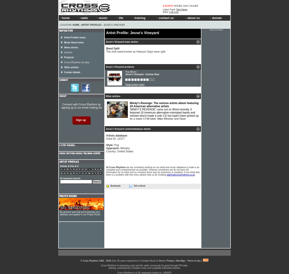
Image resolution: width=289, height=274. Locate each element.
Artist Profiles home (75, 37)
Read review (131, 84)
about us (192, 18)
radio (83, 18)
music (101, 18)
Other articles (71, 67)
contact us (165, 18)
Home (76, 25)
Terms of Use (193, 261)
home (65, 18)
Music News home (74, 42)
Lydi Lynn (174, 12)
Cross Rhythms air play (76, 62)
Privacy (170, 261)
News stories (71, 47)
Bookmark (113, 185)
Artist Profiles (91, 25)
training (138, 18)
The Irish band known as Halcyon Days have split (135, 50)
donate (216, 18)
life (119, 18)
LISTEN (168, 5)
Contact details (72, 72)
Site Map (180, 261)
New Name (181, 9)
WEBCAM (180, 5)
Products (69, 57)
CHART (193, 5)
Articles (68, 52)
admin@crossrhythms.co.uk (181, 175)
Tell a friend (137, 186)
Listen (141, 84)
